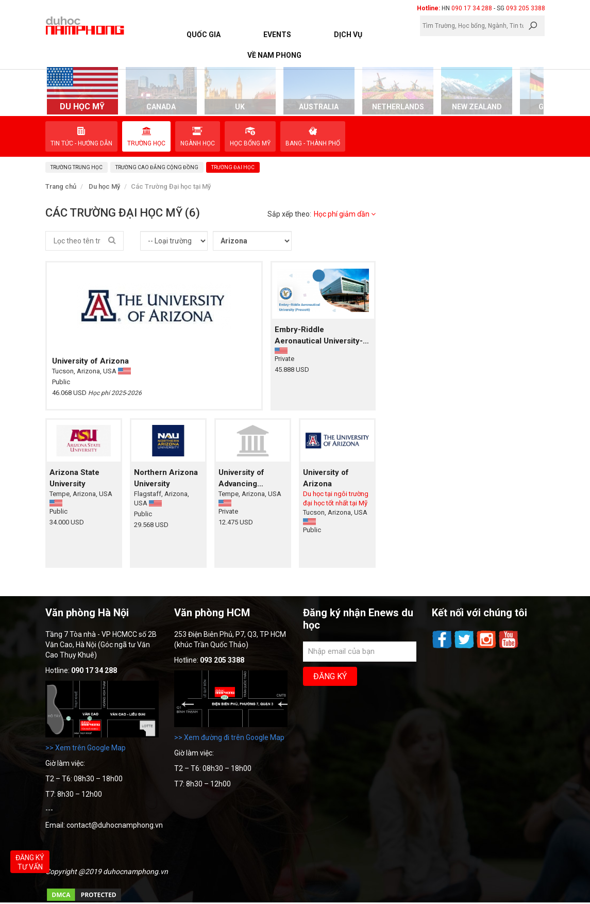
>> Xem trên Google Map (85, 748)
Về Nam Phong (274, 55)
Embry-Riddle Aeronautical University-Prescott (319, 336)
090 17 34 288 (471, 8)
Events (277, 34)
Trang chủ (60, 186)
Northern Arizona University (166, 478)
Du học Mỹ (104, 186)
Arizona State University (74, 478)
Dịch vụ (348, 34)
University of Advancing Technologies (243, 478)
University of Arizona (90, 361)
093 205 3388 (525, 8)
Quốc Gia (204, 34)
